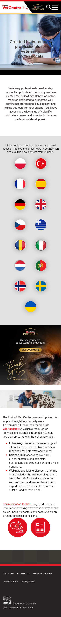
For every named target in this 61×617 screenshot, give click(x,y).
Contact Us (8, 573)
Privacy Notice (28, 581)
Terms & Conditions (42, 573)
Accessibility (23, 573)
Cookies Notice (10, 581)
